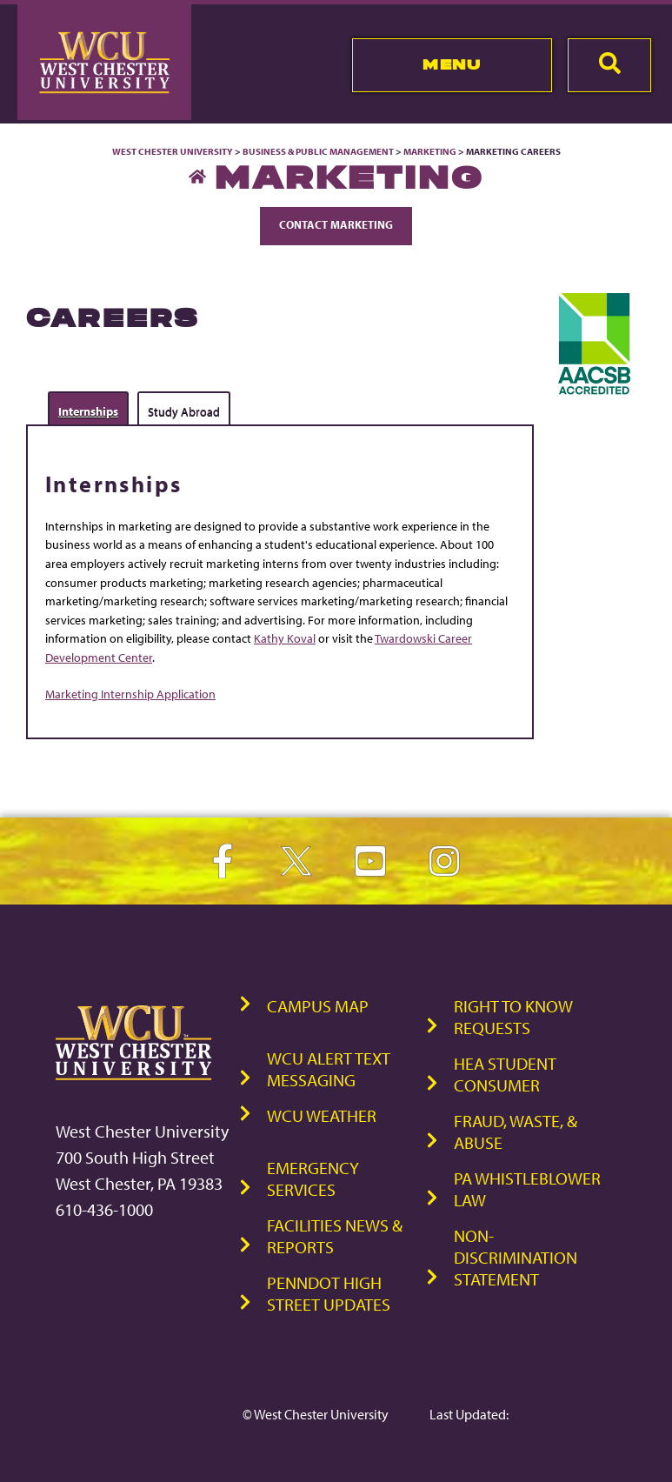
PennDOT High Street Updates (328, 1293)
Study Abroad (184, 411)
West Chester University (172, 151)
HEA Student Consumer (505, 1074)
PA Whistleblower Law (527, 1189)
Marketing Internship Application (130, 693)
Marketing (429, 151)
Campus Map (318, 1006)
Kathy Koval (285, 638)
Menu (451, 64)
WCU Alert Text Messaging (328, 1069)
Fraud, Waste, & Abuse (515, 1131)
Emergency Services (313, 1178)
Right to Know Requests (513, 1016)
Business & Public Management (318, 151)
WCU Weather (321, 1115)
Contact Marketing (336, 224)
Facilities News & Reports (335, 1236)
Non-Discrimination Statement (515, 1257)
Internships (88, 411)
